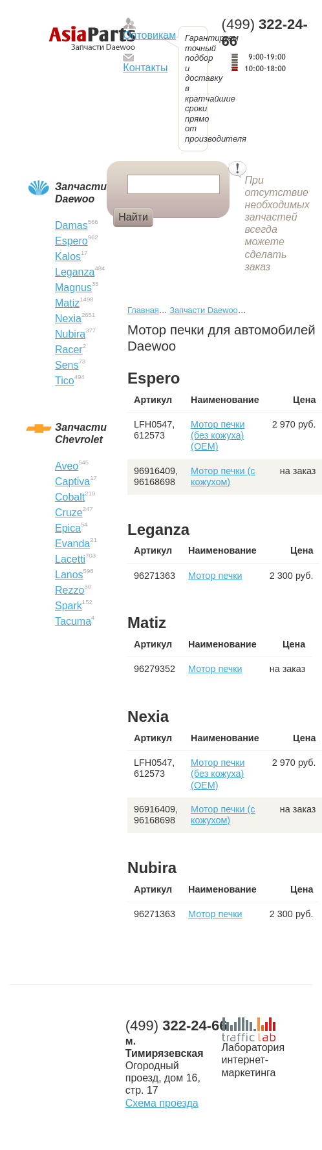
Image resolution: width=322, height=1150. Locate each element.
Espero (71, 240)
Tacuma (73, 621)
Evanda (72, 543)
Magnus (73, 287)
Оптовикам (149, 35)
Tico (64, 380)
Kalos (68, 256)
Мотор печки (215, 575)
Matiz (67, 303)
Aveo (66, 466)
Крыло (180, 238)
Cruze (69, 512)
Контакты (145, 67)
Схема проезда (162, 1103)
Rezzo (69, 590)
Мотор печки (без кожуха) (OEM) (217, 435)
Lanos (69, 574)
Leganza (74, 271)
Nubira (70, 334)
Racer (69, 349)
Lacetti (70, 559)
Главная (143, 310)
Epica (68, 528)
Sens (66, 365)
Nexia (68, 318)
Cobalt (70, 497)
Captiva (72, 481)
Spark (68, 605)
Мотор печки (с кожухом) (223, 476)
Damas (71, 225)
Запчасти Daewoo (203, 310)
